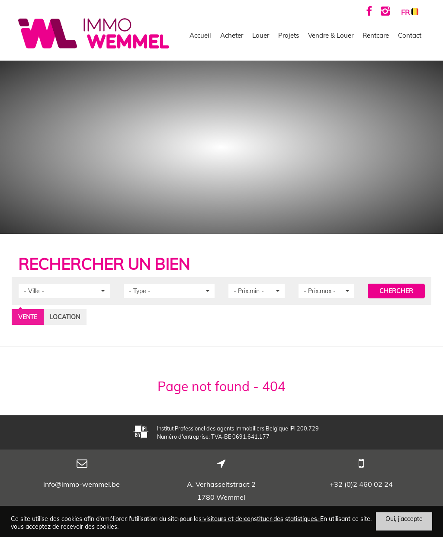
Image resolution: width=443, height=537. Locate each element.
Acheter (231, 35)
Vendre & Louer (330, 35)
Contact (409, 35)
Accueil (200, 35)
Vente (27, 317)
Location (65, 317)
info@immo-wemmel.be (81, 484)
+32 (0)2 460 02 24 (361, 484)
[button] (64, 291)
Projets (288, 35)
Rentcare (376, 35)
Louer (260, 35)
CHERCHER (396, 291)
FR (409, 12)
